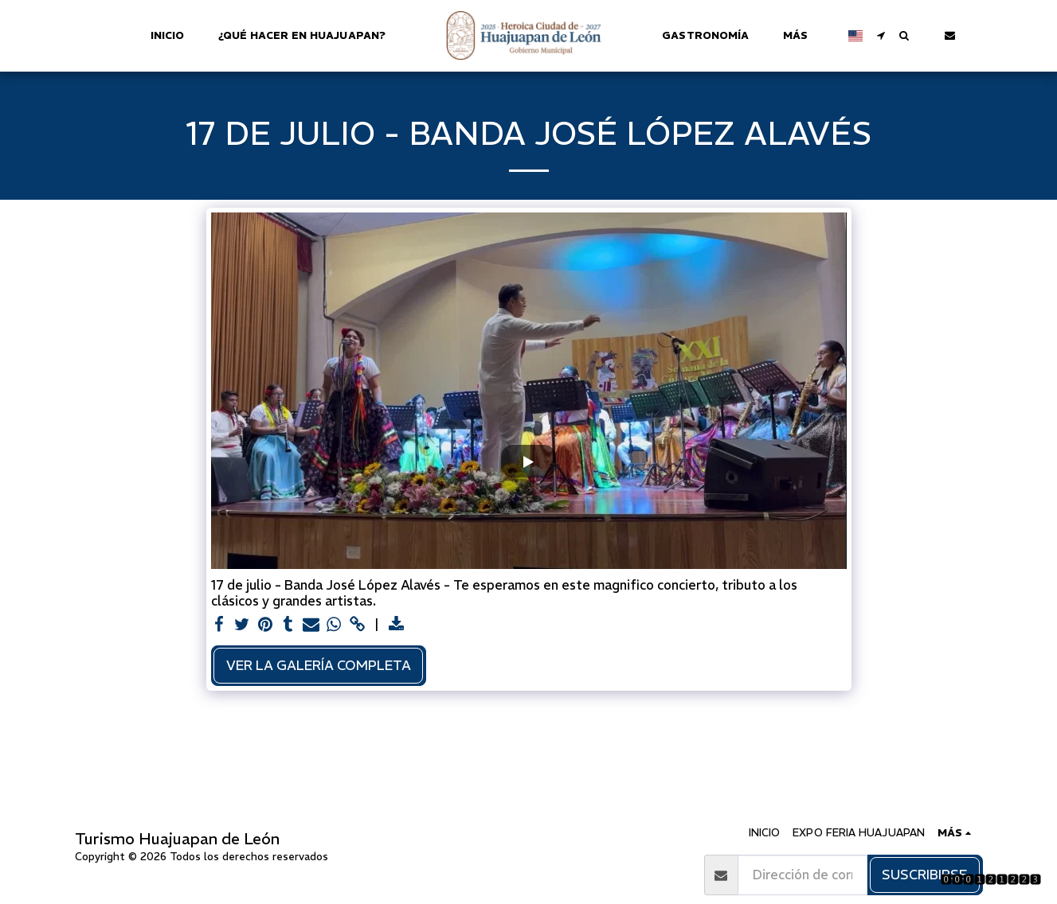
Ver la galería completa (318, 665)
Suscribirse (924, 875)
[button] (873, 35)
